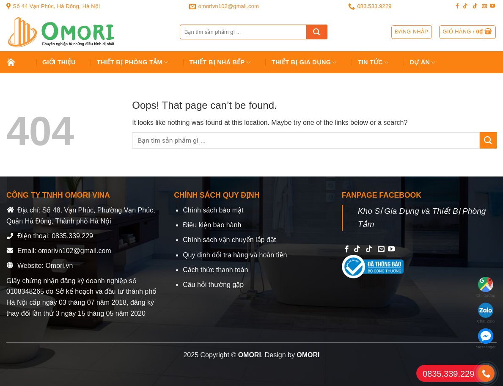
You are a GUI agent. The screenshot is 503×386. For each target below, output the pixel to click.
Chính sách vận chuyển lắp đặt (229, 239)
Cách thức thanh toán (215, 269)
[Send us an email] (484, 6)
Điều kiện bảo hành (212, 225)
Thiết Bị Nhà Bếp (219, 62)
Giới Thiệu (59, 62)
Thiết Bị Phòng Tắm (132, 62)
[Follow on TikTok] (465, 6)
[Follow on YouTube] (492, 6)
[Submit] (316, 32)
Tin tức (373, 62)
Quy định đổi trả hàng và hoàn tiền (235, 255)
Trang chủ (17, 62)
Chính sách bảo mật (213, 210)
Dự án (423, 62)
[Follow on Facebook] (457, 6)
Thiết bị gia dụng (304, 62)
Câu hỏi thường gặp (213, 284)
